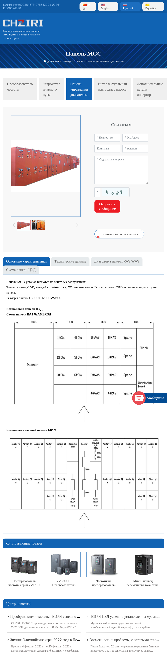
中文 (86, 6)
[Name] (107, 138)
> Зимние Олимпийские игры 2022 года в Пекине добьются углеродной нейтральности (74, 639)
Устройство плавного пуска (51, 89)
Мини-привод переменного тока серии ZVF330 (143, 585)
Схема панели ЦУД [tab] (20, 269)
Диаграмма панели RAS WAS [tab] (116, 261)
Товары (78, 61)
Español (150, 7)
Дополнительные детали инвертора (150, 89)
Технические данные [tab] (70, 261)
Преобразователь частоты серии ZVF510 (24, 583)
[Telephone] (135, 148)
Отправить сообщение (107, 206)
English (106, 7)
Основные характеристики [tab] (26, 261)
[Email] (135, 138)
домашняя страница (59, 61)
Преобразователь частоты (20, 86)
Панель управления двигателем (105, 61)
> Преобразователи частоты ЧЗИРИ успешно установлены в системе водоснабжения (72, 616)
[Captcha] (97, 192)
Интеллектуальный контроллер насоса (112, 86)
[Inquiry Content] (121, 170)
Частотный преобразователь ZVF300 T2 (103, 585)
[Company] (107, 148)
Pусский (128, 7)
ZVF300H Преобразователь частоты (63, 585)
